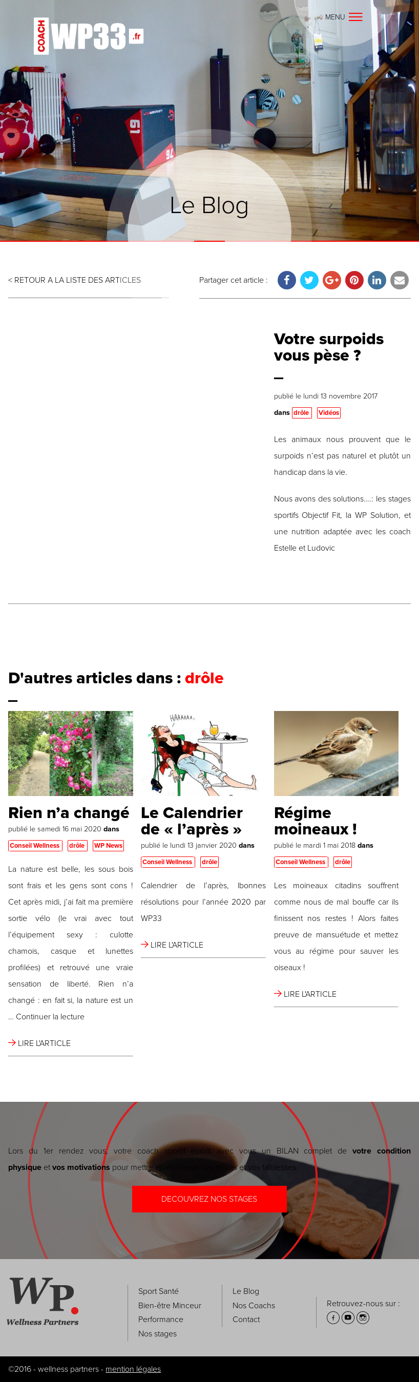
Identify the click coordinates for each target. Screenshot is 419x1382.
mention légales (133, 1369)
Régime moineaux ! (315, 821)
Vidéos (329, 413)
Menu (344, 17)
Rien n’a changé (69, 813)
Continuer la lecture (50, 1017)
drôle (302, 413)
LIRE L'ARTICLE (39, 1043)
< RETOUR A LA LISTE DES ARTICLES (74, 280)
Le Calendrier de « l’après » (192, 821)
